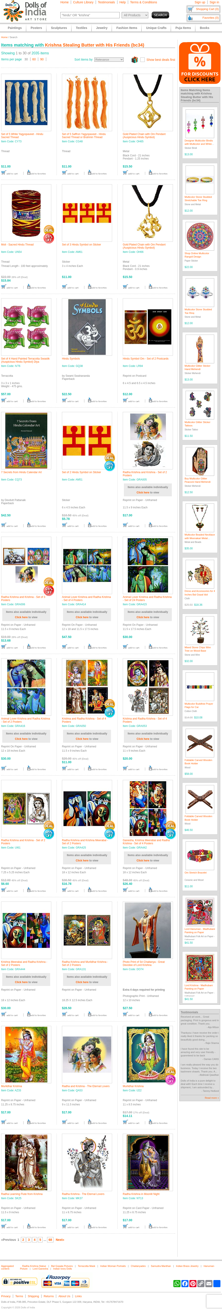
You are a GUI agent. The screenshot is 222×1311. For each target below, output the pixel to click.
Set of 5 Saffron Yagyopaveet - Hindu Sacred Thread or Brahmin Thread (84, 136)
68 (50, 1239)
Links (78, 1296)
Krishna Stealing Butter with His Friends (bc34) (94, 45)
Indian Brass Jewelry (187, 1266)
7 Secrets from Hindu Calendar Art (21, 472)
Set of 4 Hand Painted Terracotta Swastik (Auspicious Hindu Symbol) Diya (25, 360)
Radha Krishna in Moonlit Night (141, 1194)
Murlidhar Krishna (11, 1086)
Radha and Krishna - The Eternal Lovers (86, 1086)
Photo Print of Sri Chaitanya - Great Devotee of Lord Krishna (144, 963)
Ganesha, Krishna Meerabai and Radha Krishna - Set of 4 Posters (146, 842)
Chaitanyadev (138, 1266)
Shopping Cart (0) (207, 9)
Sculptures (59, 28)
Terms (19, 1296)
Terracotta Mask (86, 1266)
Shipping (33, 1296)
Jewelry (101, 28)
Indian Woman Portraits (113, 1266)
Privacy (6, 1296)
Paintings (15, 28)
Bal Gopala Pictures (62, 1266)
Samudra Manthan (161, 1266)
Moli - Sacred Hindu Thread (17, 244)
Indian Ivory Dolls (62, 1268)
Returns (49, 1296)
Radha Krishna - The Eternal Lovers (83, 1194)
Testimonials (106, 2)
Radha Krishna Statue (34, 1266)
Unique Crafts (156, 28)
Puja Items (183, 28)
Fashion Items (126, 28)
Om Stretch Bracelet (196, 872)
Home (64, 2)
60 (34, 59)
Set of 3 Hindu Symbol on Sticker (81, 244)
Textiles (81, 28)
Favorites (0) (210, 17)
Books (204, 28)
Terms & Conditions (143, 2)
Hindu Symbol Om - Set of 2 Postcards (145, 358)
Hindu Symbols (71, 358)
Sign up (200, 2)
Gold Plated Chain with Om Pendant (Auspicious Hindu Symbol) (144, 136)
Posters (36, 28)
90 (42, 59)
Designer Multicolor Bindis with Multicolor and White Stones (199, 144)
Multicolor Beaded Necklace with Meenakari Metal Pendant (200, 538)
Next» (60, 1239)
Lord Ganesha (40, 1268)
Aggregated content (7, 1267)
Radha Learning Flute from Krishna (22, 1194)
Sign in (214, 2)
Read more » (212, 1097)
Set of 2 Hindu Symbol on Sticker (81, 472)
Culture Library (83, 2)
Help (122, 2)
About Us (64, 1296)
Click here (143, 492)
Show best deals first (161, 59)
